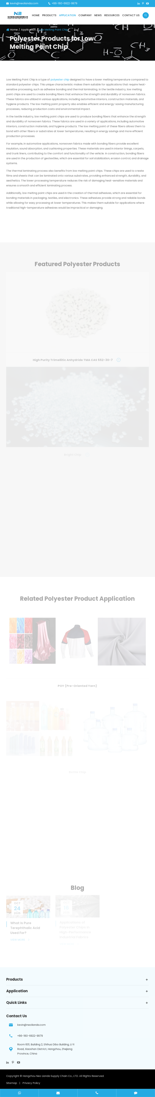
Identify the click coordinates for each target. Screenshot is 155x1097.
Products (49, 15)
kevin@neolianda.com (24, 3)
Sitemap (11, 1083)
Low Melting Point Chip (53, 30)
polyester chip (60, 80)
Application (67, 15)
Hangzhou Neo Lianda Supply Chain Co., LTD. (51, 1076)
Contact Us (131, 15)
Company (85, 15)
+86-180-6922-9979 (64, 3)
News (98, 15)
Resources (112, 15)
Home (36, 15)
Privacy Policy (31, 1083)
